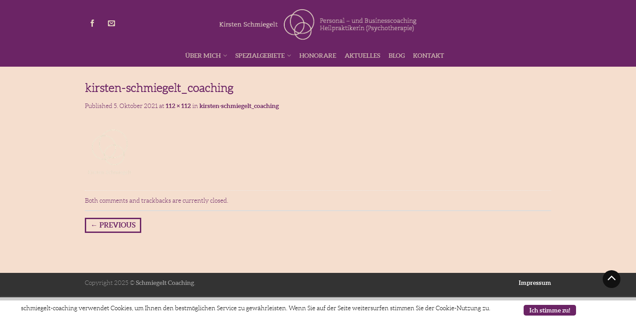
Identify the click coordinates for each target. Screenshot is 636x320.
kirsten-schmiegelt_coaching (239, 105)
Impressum (535, 282)
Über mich (203, 55)
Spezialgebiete (260, 55)
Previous (113, 225)
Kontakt (428, 55)
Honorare (317, 55)
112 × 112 (178, 105)
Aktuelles (362, 55)
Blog (397, 55)
